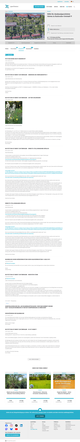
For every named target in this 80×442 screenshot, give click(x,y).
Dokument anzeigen (10, 263)
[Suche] (74, 6)
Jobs (31, 425)
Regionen (56, 429)
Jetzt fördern (40, 416)
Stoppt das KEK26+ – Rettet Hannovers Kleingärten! (64, 392)
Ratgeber (56, 423)
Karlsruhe (11, 11)
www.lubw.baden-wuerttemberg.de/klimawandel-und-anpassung (19, 177)
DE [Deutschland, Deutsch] (72, 1)
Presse (31, 428)
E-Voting (44, 429)
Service (56, 6)
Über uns (32, 423)
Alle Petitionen (57, 425)
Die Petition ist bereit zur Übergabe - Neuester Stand (21, 274)
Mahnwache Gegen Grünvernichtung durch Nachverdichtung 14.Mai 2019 (27, 259)
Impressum (68, 428)
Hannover (64, 373)
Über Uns (62, 6)
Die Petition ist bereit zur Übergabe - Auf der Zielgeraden (23, 97)
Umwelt (49, 11)
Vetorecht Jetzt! (45, 430)
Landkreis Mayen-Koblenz (40, 373)
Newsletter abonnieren (12, 435)
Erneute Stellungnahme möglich (15, 203)
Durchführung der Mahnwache (14, 313)
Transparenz (68, 423)
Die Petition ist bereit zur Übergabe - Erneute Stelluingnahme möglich (27, 148)
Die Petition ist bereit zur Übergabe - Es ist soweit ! (21, 329)
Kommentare (29, 48)
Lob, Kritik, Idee (33, 429)
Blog (31, 426)
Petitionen (49, 6)
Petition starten (39, 6)
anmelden (66, 1)
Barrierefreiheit (69, 429)
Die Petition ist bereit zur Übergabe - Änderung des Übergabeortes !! (26, 74)
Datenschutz (68, 426)
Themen (55, 428)
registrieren (59, 1)
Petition (6, 48)
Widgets (44, 425)
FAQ (43, 423)
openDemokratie (45, 426)
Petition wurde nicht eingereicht (15, 58)
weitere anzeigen (34, 359)
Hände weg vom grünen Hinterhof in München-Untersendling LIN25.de (16, 392)
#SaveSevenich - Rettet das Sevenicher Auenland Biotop (40, 392)
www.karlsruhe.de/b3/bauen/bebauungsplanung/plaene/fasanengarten (20, 159)
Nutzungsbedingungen (70, 425)
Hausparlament (45, 428)
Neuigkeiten (21, 48)
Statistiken (36, 48)
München (16, 373)
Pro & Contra (13, 48)
